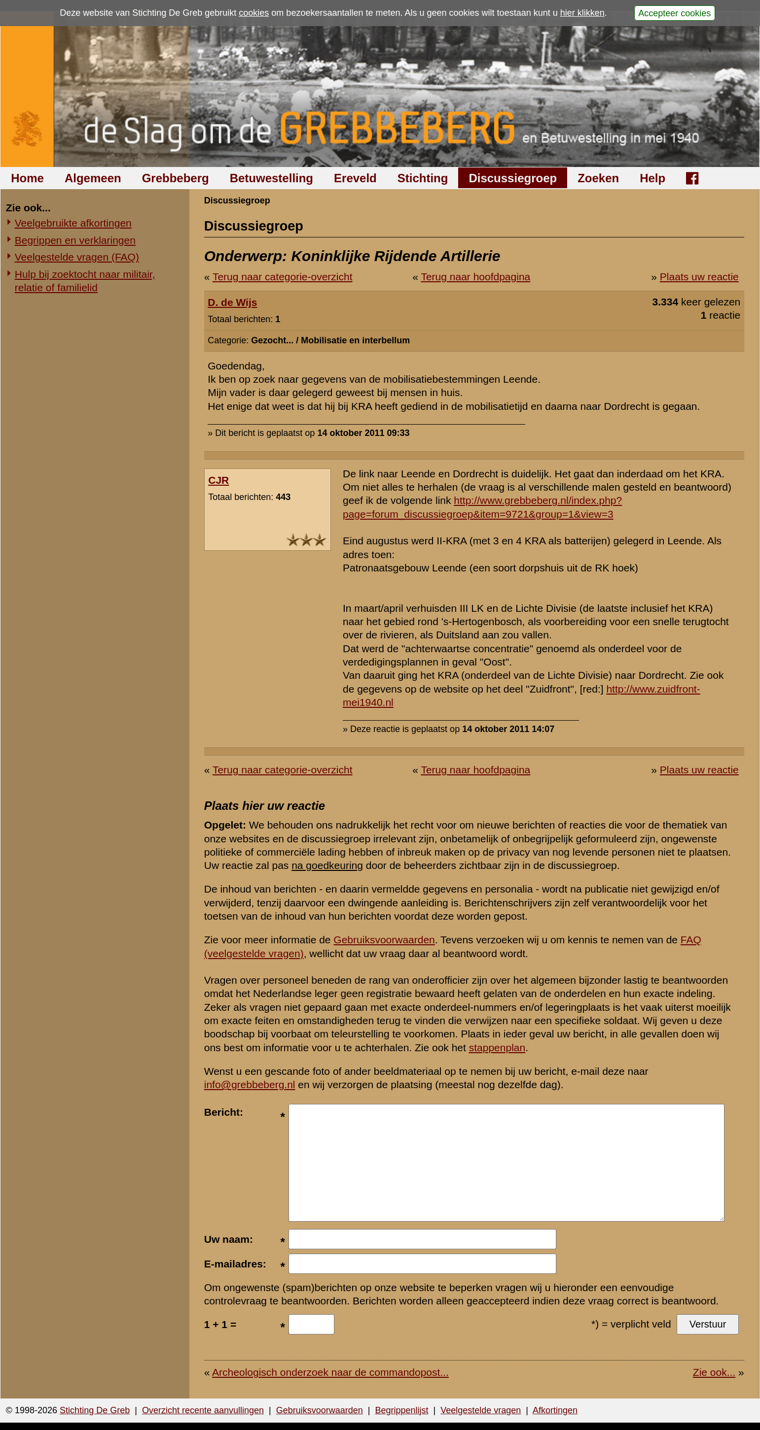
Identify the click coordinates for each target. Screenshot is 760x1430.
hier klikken (582, 13)
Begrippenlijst (401, 1410)
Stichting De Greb (95, 1410)
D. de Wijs (232, 302)
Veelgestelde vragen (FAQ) (77, 257)
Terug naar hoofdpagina (475, 276)
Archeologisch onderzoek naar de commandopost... (330, 1372)
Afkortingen (555, 1410)
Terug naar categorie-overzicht (283, 276)
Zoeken (598, 178)
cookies (254, 13)
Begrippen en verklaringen (75, 240)
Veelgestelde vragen (480, 1410)
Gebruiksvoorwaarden (383, 939)
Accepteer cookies (674, 13)
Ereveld (355, 178)
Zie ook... (714, 1372)
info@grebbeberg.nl (249, 1084)
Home (27, 178)
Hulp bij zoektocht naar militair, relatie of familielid (85, 280)
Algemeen (93, 178)
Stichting (423, 178)
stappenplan (497, 1047)
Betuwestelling (271, 178)
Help (652, 178)
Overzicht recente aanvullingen (203, 1410)
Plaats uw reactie (699, 276)
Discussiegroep (513, 178)
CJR (218, 480)
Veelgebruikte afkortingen (73, 223)
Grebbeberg (175, 178)
